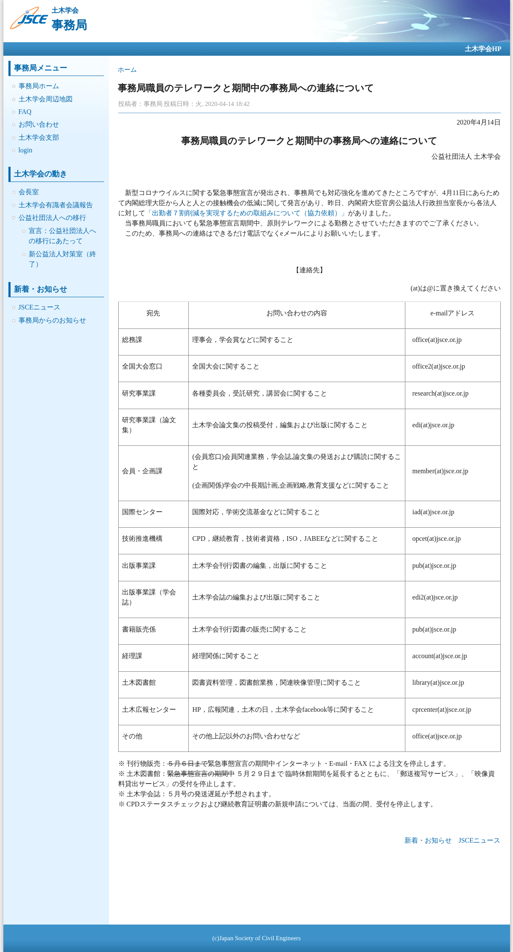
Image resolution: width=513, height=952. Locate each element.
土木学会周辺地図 (46, 99)
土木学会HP (483, 48)
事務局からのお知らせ (52, 320)
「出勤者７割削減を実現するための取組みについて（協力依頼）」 (246, 213)
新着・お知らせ (428, 840)
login (26, 150)
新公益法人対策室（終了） (62, 259)
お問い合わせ (39, 124)
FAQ (25, 111)
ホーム (127, 69)
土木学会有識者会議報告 (56, 205)
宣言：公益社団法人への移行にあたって (62, 235)
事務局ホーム (39, 86)
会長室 (29, 191)
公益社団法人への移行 (52, 217)
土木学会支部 (39, 137)
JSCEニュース (40, 307)
